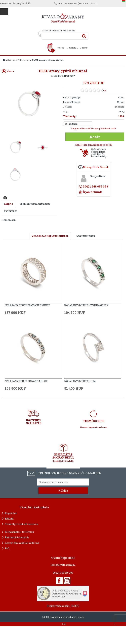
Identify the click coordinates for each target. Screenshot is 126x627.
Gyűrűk (11, 60)
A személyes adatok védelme (22, 542)
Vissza (8, 71)
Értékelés (10, 211)
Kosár (60, 47)
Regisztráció (23, 3)
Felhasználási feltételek (19, 532)
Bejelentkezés (7, 3)
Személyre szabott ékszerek (21, 524)
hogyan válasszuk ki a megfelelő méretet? (93, 128)
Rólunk (9, 518)
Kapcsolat (11, 513)
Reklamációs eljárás (17, 537)
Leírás (8, 203)
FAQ (7, 548)
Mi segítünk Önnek (96, 167)
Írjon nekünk (92, 192)
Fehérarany (24, 60)
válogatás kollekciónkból (50, 236)
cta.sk (81, 617)
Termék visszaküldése (34, 203)
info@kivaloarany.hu (63, 564)
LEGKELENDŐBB (85, 236)
